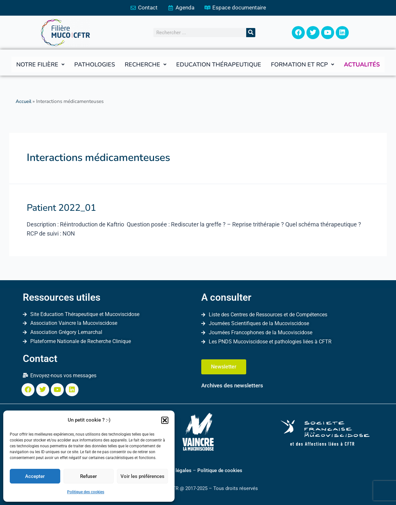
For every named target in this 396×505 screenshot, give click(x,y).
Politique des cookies (85, 492)
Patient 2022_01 (59, 207)
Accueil (24, 101)
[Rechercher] (250, 32)
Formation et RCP (302, 65)
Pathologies (94, 65)
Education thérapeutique (218, 65)
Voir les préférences (142, 476)
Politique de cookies (219, 470)
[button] (165, 420)
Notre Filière (40, 65)
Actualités (362, 65)
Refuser (88, 476)
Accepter (35, 476)
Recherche (145, 65)
